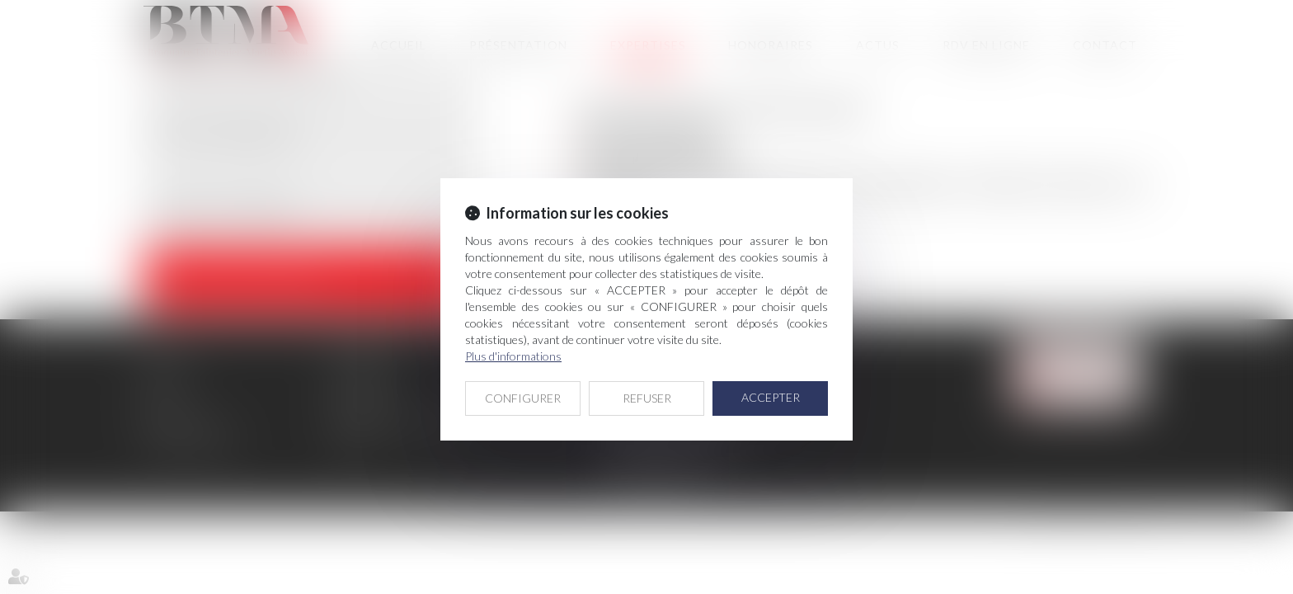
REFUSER (647, 398)
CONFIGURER (523, 398)
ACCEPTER (770, 397)
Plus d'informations (513, 356)
